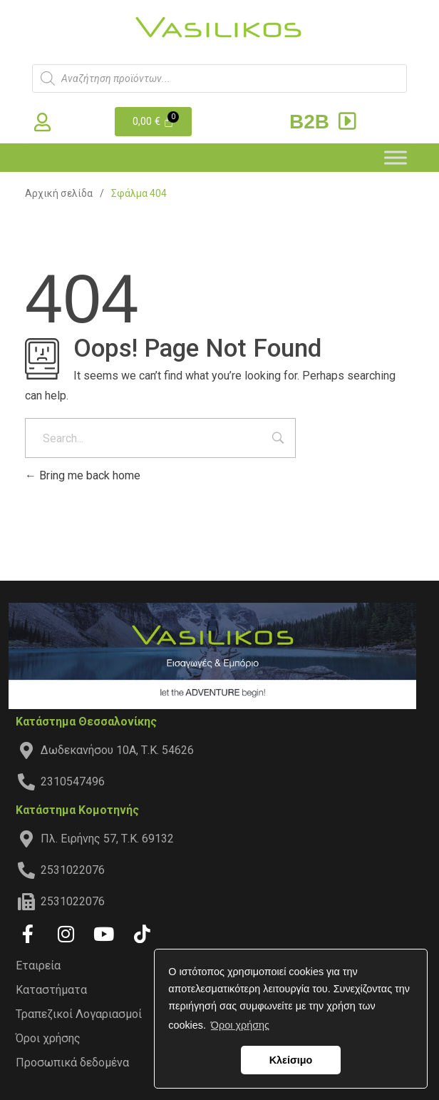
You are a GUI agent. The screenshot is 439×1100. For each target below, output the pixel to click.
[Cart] (153, 121)
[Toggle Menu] (395, 157)
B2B (324, 122)
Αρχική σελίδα (59, 193)
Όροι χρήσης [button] (240, 1025)
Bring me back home (82, 475)
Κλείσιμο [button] (291, 1060)
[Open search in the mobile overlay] (219, 78)
